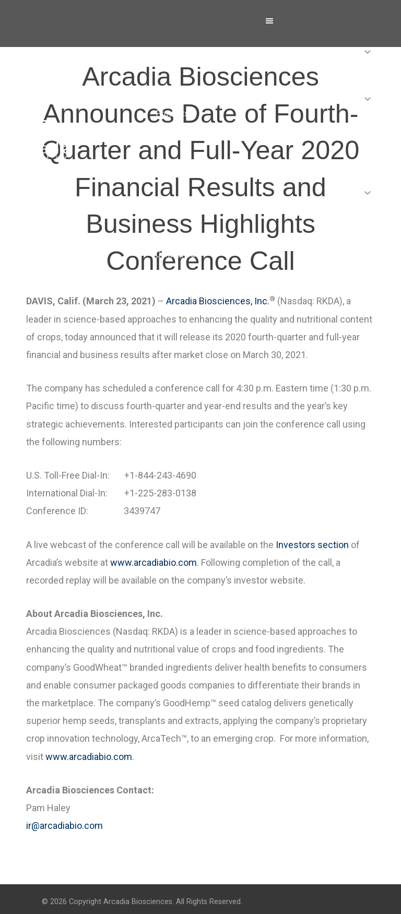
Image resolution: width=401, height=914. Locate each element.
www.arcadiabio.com (153, 562)
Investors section (312, 544)
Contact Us (175, 254)
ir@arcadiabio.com (64, 825)
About (166, 67)
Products (172, 113)
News (166, 160)
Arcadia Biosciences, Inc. (217, 300)
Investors (173, 207)
